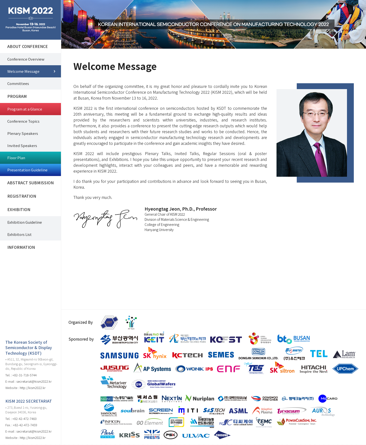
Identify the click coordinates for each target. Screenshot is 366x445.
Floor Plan (16, 157)
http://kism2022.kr (33, 387)
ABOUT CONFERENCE (27, 46)
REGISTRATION (21, 196)
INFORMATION (21, 247)
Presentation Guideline (27, 169)
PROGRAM (17, 96)
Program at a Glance (24, 108)
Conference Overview (25, 59)
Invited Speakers (22, 145)
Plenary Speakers (22, 133)
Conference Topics (23, 121)
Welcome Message (23, 71)
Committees (18, 83)
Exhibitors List (19, 234)
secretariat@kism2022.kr (34, 381)
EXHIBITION (18, 209)
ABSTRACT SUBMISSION (30, 182)
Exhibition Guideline (24, 222)
